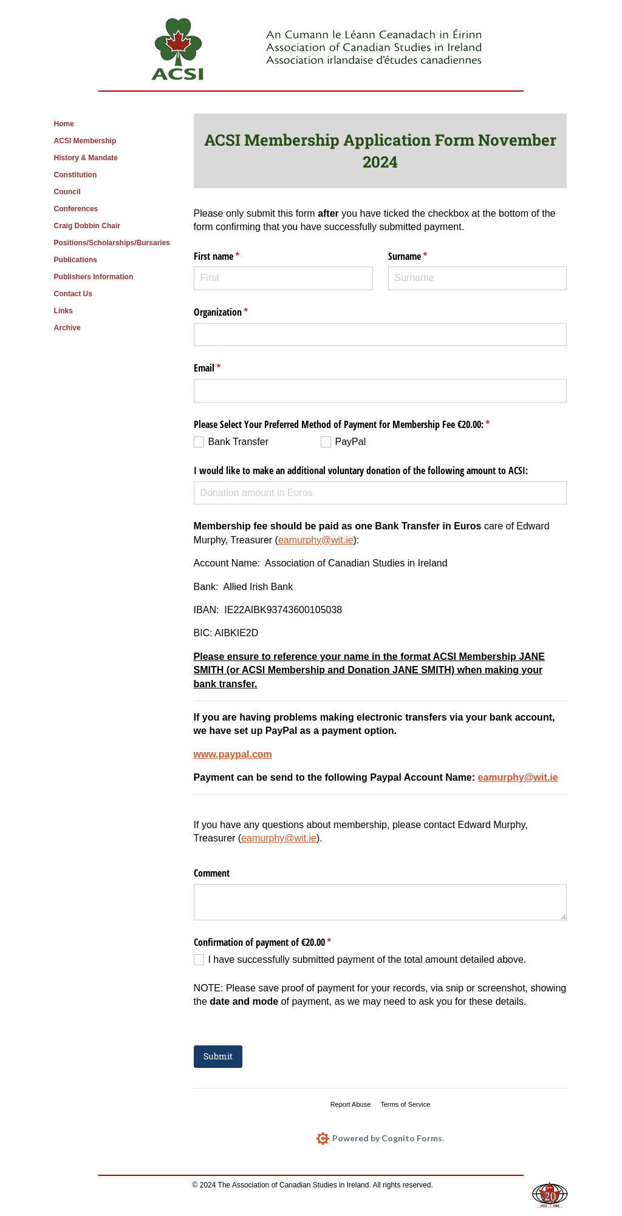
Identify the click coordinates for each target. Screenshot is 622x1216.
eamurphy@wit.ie (316, 540)
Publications (75, 260)
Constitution (75, 175)
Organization (236, 312)
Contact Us (73, 294)
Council (67, 192)
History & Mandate (86, 158)
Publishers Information (94, 277)
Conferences (76, 209)
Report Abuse (350, 1104)
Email (223, 368)
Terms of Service (405, 1104)
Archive (67, 328)
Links (63, 311)
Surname (423, 256)
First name (232, 256)
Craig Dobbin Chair (87, 226)
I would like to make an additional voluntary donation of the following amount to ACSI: (361, 470)
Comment (212, 873)
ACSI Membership (85, 141)
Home (64, 124)
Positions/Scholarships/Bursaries (112, 243)
